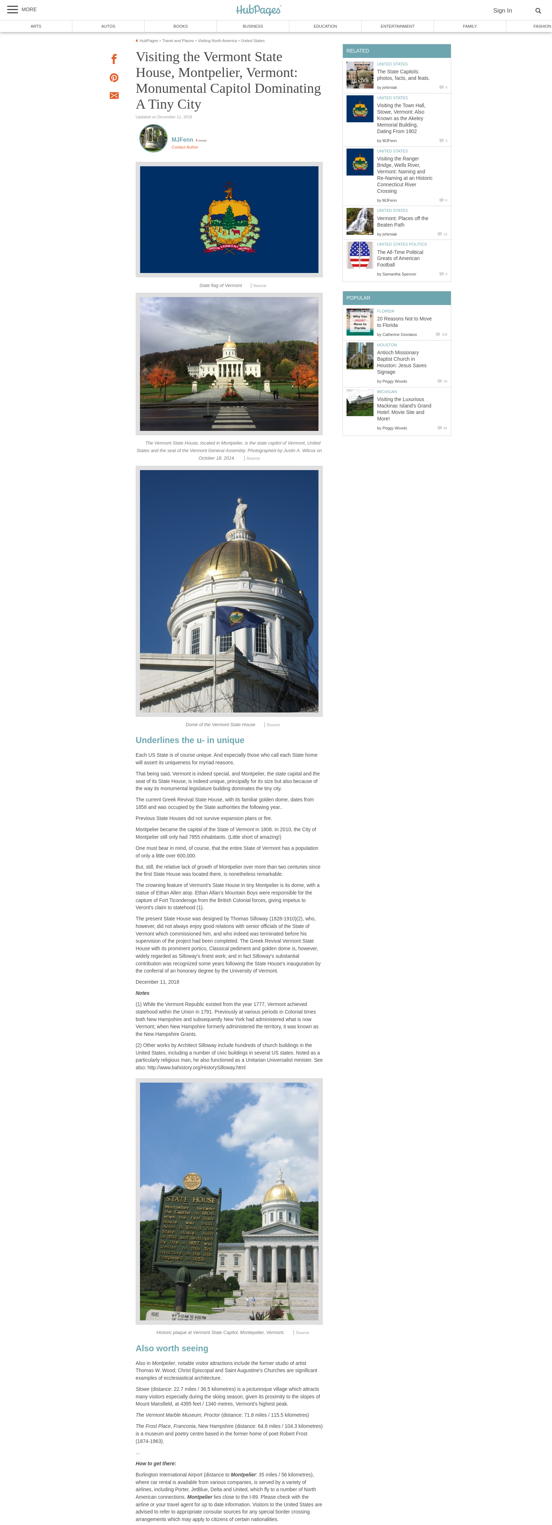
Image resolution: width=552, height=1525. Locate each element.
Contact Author (185, 147)
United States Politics (402, 244)
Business (253, 26)
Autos (108, 26)
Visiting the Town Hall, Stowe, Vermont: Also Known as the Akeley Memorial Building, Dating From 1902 (401, 118)
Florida (385, 311)
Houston (387, 345)
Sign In (502, 10)
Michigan (387, 392)
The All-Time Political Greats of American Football (400, 259)
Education (325, 26)
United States (392, 64)
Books (180, 26)
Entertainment (398, 26)
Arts (36, 26)
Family (470, 26)
